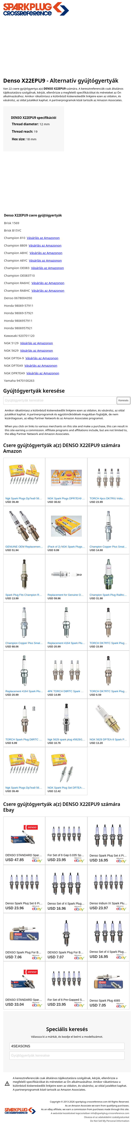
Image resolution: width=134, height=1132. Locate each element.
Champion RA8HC (17, 290)
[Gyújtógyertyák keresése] (60, 400)
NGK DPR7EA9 (14, 373)
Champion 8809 (15, 245)
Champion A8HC (16, 253)
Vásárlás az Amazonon (43, 238)
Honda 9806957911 (18, 320)
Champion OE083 (17, 268)
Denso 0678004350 (18, 298)
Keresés (123, 400)
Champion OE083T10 (19, 275)
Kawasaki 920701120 (19, 336)
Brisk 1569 (11, 223)
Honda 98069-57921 (18, 313)
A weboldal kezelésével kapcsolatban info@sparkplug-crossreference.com (90, 1113)
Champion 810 (14, 238)
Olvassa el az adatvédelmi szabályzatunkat (106, 1117)
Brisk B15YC (12, 230)
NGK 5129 (11, 343)
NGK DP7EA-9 (14, 358)
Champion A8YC (16, 260)
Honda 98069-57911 (18, 305)
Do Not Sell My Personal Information (109, 1120)
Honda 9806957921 (18, 328)
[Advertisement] (67, 46)
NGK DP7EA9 (13, 365)
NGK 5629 (11, 350)
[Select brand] (67, 1046)
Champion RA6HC (17, 283)
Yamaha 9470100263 (19, 380)
